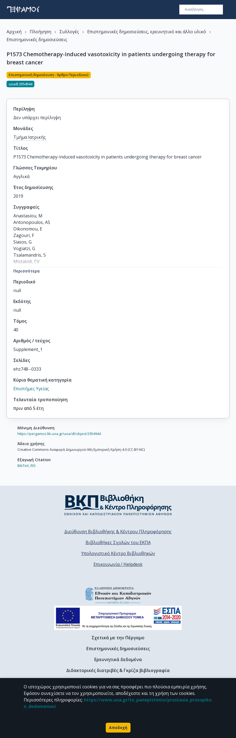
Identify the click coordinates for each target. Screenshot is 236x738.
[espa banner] (118, 618)
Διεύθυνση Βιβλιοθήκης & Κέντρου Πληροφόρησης (118, 532)
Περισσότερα (26, 271)
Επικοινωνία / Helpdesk (118, 564)
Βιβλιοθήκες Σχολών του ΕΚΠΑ (118, 542)
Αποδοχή (118, 728)
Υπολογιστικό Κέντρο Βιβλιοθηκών (118, 553)
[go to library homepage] (118, 504)
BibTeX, (23, 465)
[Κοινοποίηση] (227, 82)
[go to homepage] (23, 9)
